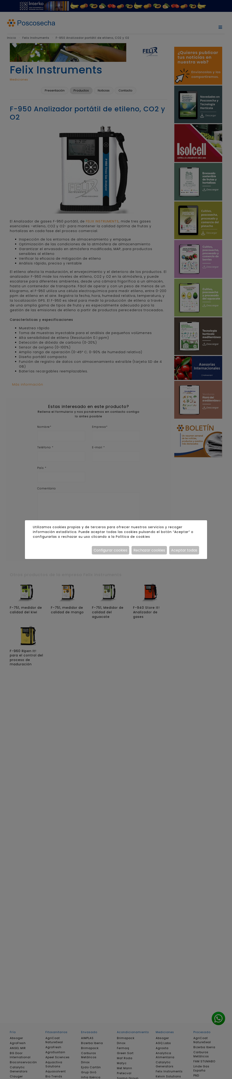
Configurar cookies (110, 550)
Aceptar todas (184, 550)
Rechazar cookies (149, 550)
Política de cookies (133, 536)
